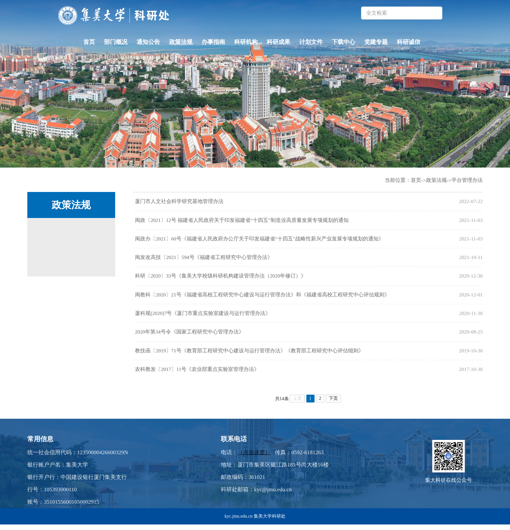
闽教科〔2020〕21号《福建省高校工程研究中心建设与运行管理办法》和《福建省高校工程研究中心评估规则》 (262, 297)
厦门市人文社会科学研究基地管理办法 (179, 201)
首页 (89, 42)
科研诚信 (408, 42)
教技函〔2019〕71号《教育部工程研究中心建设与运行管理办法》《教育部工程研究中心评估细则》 (249, 355)
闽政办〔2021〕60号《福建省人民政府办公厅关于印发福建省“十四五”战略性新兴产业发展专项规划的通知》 (259, 240)
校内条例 (53, 228)
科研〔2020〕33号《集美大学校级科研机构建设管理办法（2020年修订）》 (220, 278)
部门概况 (116, 42)
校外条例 (53, 259)
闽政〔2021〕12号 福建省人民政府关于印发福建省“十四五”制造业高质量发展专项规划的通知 (242, 221)
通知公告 (148, 42)
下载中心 (343, 42)
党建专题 (376, 42)
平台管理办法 (58, 278)
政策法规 (181, 42)
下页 (333, 403)
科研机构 (246, 42)
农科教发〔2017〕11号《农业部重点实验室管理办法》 (197, 374)
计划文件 (311, 42)
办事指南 (213, 42)
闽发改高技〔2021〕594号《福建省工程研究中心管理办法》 (204, 259)
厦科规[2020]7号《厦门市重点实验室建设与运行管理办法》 (203, 316)
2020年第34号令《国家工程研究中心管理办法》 (189, 336)
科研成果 (278, 42)
